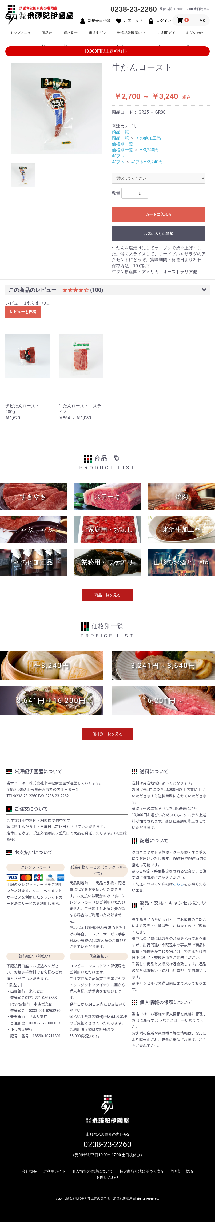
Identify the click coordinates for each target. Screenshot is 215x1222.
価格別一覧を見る (107, 734)
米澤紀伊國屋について (131, 35)
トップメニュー (20, 35)
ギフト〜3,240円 (147, 161)
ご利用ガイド (166, 35)
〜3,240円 (149, 149)
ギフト (118, 155)
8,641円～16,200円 (52, 701)
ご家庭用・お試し (107, 529)
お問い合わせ (195, 35)
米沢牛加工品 (181, 529)
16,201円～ (163, 701)
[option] (56, 108)
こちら (178, 884)
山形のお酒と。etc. (182, 562)
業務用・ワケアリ (107, 562)
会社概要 (29, 1171)
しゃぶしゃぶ (33, 529)
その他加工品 (148, 138)
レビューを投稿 (23, 312)
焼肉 (181, 496)
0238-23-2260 (133, 9)
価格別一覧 (71, 35)
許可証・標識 (182, 1171)
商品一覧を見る (107, 595)
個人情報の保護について (92, 1171)
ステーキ (107, 496)
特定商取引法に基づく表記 (142, 1171)
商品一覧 (47, 35)
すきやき (33, 496)
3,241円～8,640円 (163, 666)
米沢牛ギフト (97, 35)
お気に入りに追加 (158, 233)
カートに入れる (158, 214)
